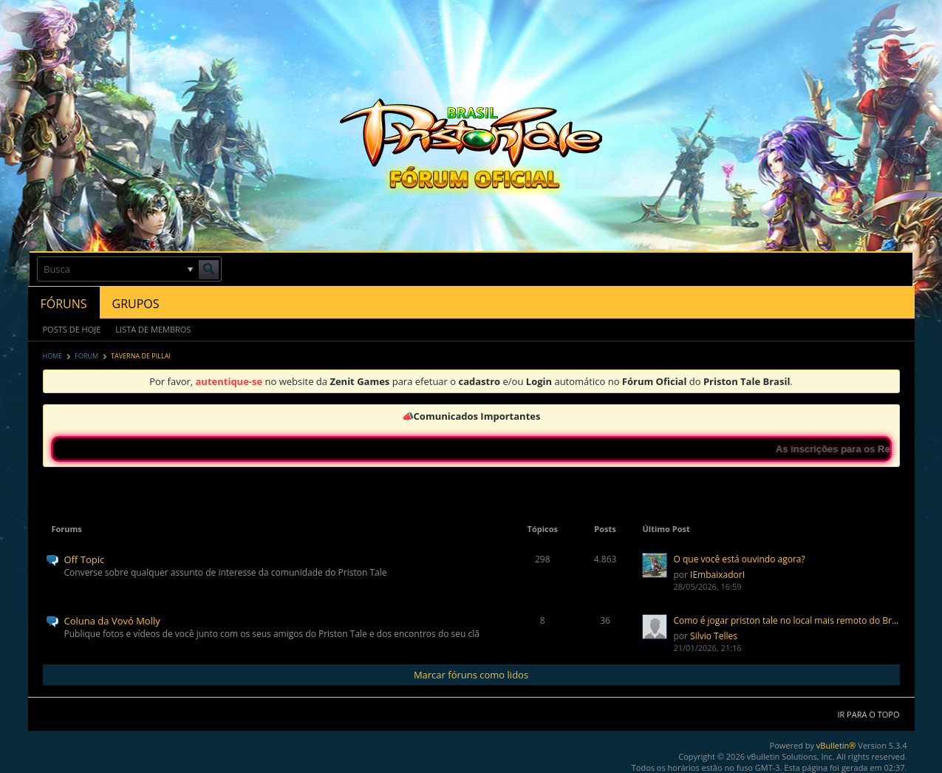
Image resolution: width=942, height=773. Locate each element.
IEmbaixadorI (717, 574)
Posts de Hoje (72, 329)
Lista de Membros (153, 329)
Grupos (136, 304)
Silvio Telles (713, 636)
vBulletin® (836, 745)
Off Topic (84, 559)
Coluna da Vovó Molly (112, 620)
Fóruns (64, 304)
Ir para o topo (868, 714)
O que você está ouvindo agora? (739, 559)
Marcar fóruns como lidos (471, 674)
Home (53, 356)
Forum (86, 356)
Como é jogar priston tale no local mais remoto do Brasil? (786, 620)
